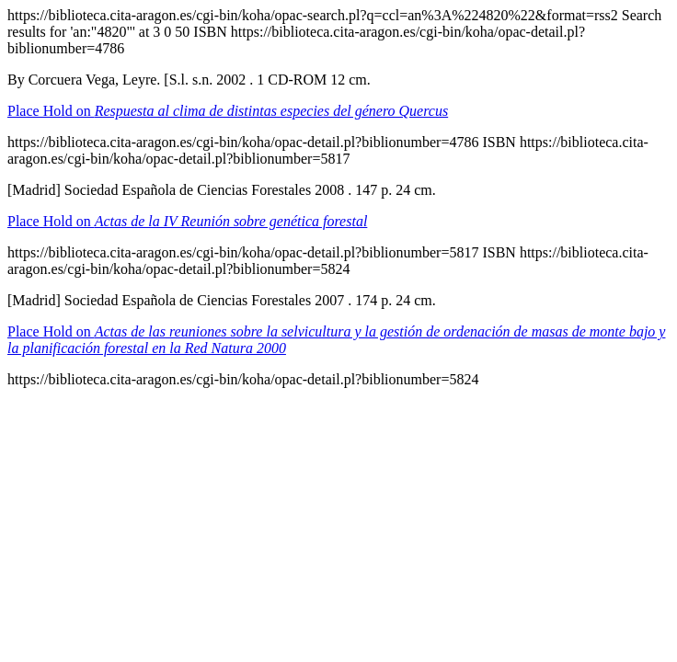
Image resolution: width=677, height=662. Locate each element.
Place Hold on (227, 111)
